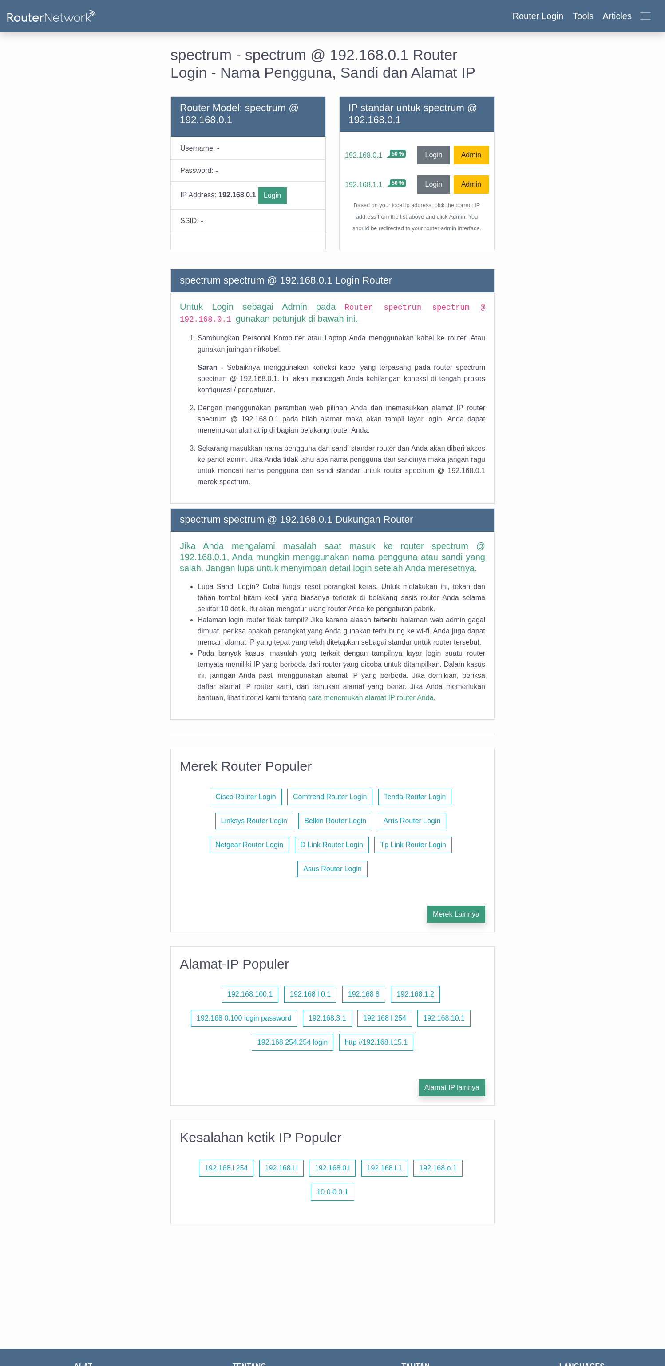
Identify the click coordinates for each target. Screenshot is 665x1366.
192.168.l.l (281, 1168)
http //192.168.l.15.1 (376, 1042)
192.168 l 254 (384, 1018)
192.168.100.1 (250, 994)
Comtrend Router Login (330, 797)
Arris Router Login (412, 821)
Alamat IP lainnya (451, 1087)
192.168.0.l (332, 1168)
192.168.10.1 (443, 1018)
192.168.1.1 (364, 184)
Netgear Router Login (249, 845)
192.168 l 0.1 (310, 994)
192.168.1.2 (415, 994)
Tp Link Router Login (413, 845)
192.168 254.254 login (292, 1042)
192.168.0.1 (364, 155)
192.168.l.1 (384, 1168)
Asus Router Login (332, 869)
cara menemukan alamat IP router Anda (371, 697)
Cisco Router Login (246, 797)
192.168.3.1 (327, 1018)
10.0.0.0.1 (332, 1192)
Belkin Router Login (335, 821)
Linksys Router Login (254, 821)
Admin (471, 155)
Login (272, 195)
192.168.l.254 (226, 1168)
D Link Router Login (332, 845)
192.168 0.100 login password (244, 1018)
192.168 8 (364, 994)
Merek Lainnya (456, 914)
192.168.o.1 (438, 1168)
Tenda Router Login (415, 797)
